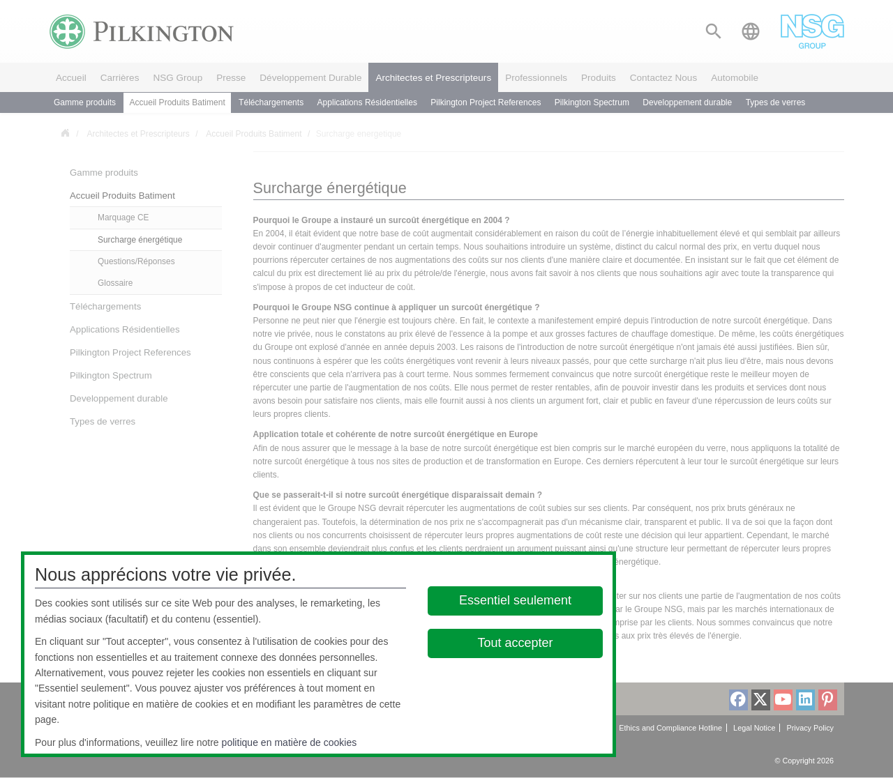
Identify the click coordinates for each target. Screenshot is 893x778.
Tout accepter (515, 643)
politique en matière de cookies (289, 742)
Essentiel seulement (515, 600)
